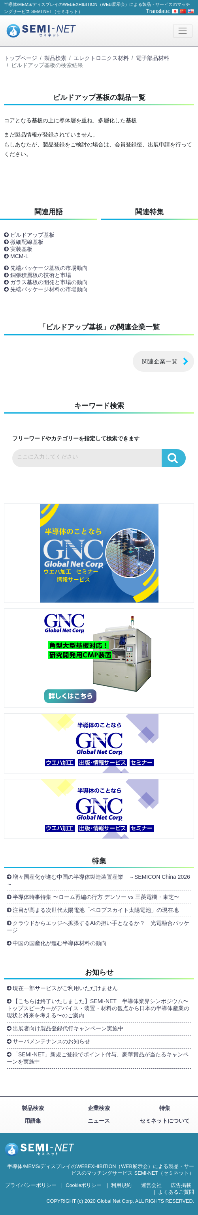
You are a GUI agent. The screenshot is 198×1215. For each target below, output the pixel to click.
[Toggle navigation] (182, 31)
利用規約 (121, 1185)
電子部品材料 (152, 58)
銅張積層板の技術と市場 (40, 275)
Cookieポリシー (84, 1185)
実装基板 (21, 249)
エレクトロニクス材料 (101, 58)
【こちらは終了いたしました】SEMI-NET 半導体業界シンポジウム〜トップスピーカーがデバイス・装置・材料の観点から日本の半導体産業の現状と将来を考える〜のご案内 (98, 1008)
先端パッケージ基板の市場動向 (49, 268)
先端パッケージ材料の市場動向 (49, 289)
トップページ (20, 58)
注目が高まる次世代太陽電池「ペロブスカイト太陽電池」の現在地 (96, 910)
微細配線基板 (26, 242)
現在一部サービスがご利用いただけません (65, 988)
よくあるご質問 (176, 1192)
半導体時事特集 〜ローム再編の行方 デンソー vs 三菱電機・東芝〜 (96, 897)
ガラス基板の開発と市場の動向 (49, 282)
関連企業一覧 (159, 361)
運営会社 (151, 1185)
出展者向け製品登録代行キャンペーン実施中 (68, 1028)
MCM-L (19, 256)
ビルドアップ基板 (32, 235)
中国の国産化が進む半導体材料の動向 (60, 943)
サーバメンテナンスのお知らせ (51, 1041)
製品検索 (55, 58)
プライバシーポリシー (31, 1185)
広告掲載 (181, 1185)
